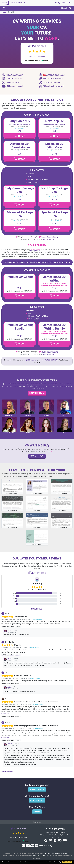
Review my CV (37, 800)
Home (4, 12)
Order (19, 136)
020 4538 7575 (51, 360)
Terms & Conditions (48, 239)
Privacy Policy (64, 853)
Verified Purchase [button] (37, 619)
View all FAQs (37, 456)
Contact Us (66, 3)
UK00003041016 (39, 856)
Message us (31, 360)
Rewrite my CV (37, 789)
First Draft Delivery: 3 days (51, 75)
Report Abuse (10, 626)
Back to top (37, 822)
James (10, 630)
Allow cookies (67, 861)
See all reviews (37, 609)
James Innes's (35, 250)
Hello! (37, 811)
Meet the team (36, 393)
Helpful (4, 626)
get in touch (49, 451)
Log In (64, 8)
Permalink (17, 626)
